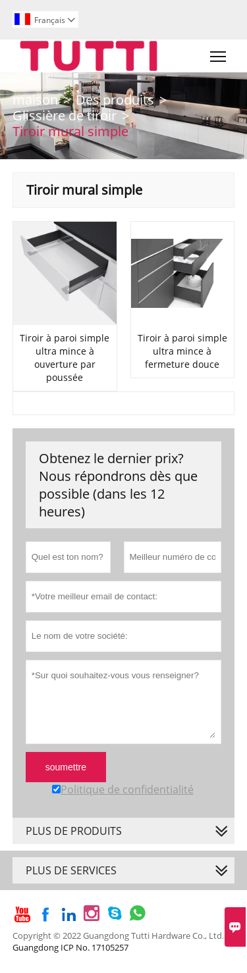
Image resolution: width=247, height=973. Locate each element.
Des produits (115, 100)
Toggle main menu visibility (219, 53)
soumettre (65, 767)
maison (35, 100)
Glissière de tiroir (65, 115)
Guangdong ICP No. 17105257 (70, 947)
